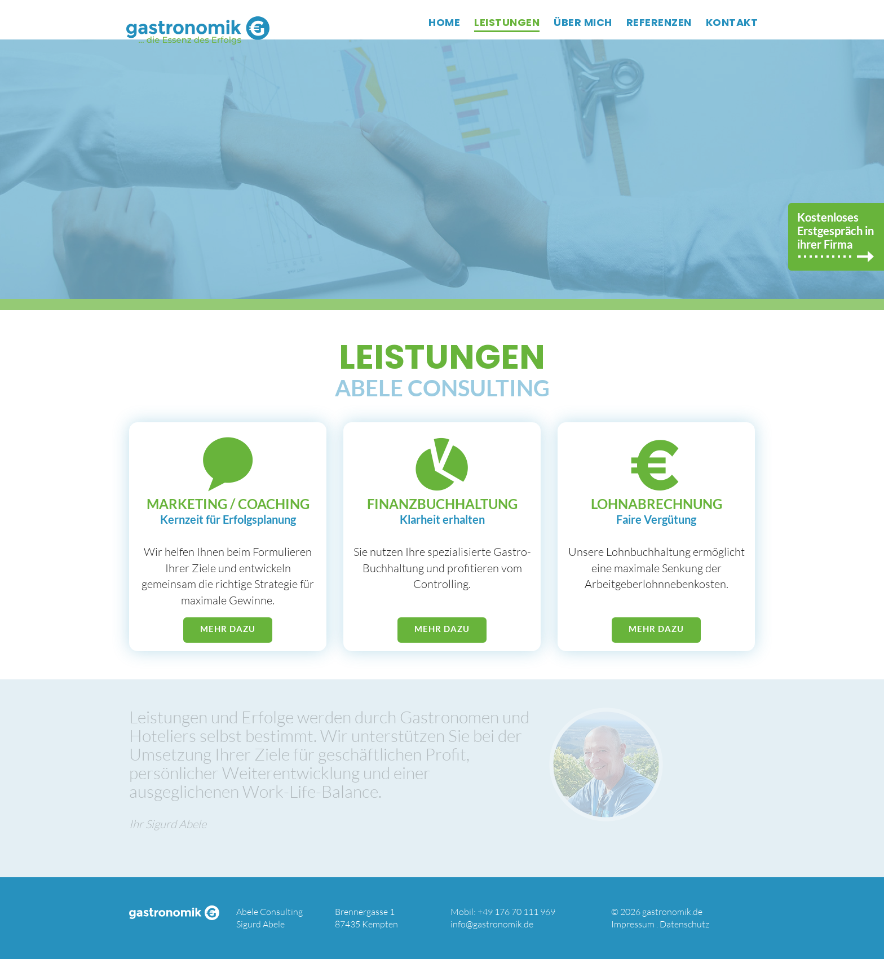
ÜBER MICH (583, 22)
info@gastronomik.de (491, 924)
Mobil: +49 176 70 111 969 (502, 911)
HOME (444, 22)
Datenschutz (684, 924)
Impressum (633, 924)
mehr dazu (227, 629)
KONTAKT (732, 22)
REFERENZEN (659, 22)
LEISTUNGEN (507, 22)
